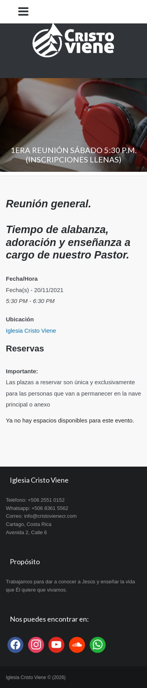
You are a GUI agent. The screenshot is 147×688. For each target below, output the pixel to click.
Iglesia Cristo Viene (31, 330)
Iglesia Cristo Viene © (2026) (36, 677)
